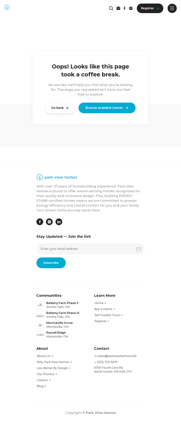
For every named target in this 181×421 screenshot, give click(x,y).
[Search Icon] (111, 8)
